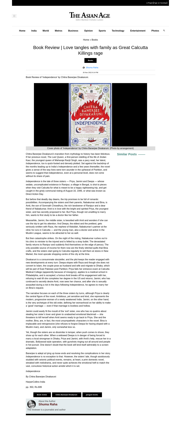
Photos (155, 31)
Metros (58, 31)
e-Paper (149, 3)
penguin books (92, 395)
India (33, 31)
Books (90, 60)
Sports (102, 31)
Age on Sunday (160, 3)
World (46, 31)
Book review (42, 395)
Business (73, 31)
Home (22, 31)
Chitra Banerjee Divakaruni (67, 395)
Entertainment (138, 31)
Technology (118, 31)
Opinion (88, 31)
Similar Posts (127, 154)
